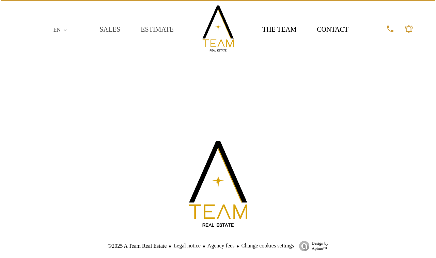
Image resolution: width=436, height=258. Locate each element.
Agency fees (221, 245)
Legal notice (187, 245)
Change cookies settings (267, 245)
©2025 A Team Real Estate (137, 246)
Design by (312, 246)
